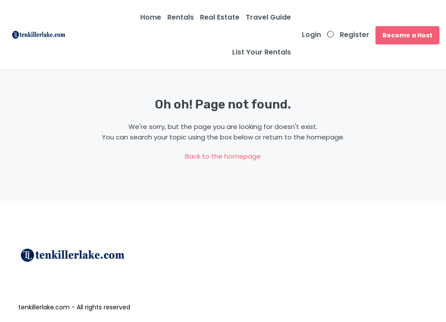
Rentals (180, 17)
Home (150, 17)
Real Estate (220, 17)
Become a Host (407, 35)
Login (311, 35)
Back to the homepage (223, 156)
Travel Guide (268, 17)
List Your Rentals (261, 52)
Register (354, 35)
